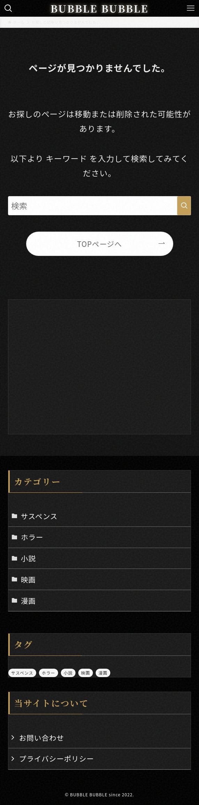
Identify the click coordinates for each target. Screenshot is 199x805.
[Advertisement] (99, 363)
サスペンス (39, 516)
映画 (28, 579)
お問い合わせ (41, 737)
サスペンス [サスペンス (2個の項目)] (22, 673)
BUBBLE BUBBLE (99, 8)
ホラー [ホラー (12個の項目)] (48, 673)
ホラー (32, 537)
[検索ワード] (99, 206)
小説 (28, 558)
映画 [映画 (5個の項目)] (85, 673)
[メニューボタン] (190, 8)
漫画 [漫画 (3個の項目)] (103, 673)
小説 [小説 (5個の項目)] (68, 673)
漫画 (28, 600)
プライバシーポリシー (56, 758)
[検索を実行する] (184, 206)
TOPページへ (99, 244)
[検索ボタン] (8, 8)
